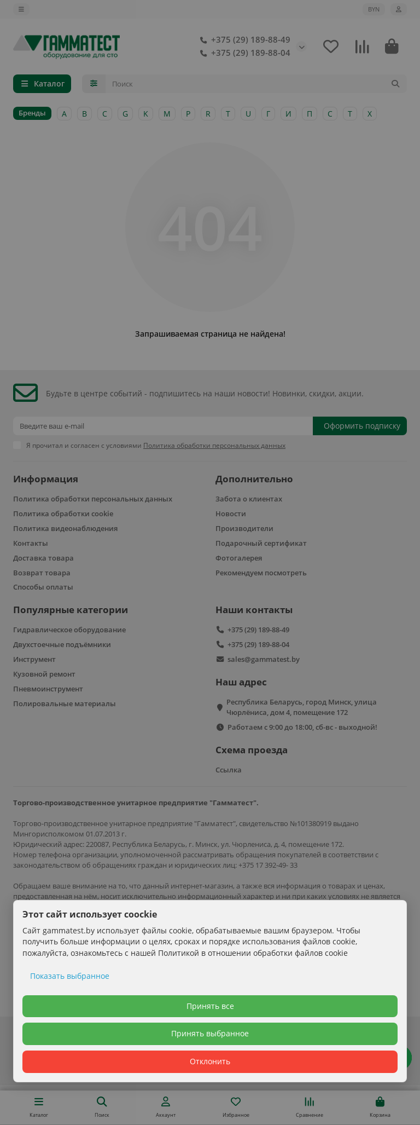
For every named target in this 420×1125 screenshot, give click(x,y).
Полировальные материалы (64, 703)
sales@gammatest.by (264, 659)
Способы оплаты (43, 587)
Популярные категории (70, 609)
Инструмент (34, 659)
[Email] (163, 426)
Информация (45, 478)
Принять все (210, 1006)
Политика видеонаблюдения (65, 528)
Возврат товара (42, 573)
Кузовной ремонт (44, 674)
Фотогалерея (238, 558)
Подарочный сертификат (261, 543)
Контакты (30, 543)
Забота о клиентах (248, 499)
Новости (230, 513)
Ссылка (228, 770)
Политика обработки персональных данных (92, 499)
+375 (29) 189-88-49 (243, 40)
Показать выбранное (69, 976)
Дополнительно (254, 478)
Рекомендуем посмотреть (261, 573)
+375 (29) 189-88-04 (243, 53)
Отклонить (210, 1061)
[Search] (256, 83)
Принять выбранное (210, 1033)
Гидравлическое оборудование (69, 629)
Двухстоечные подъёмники (62, 644)
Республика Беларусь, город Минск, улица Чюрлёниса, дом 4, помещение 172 (301, 707)
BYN (374, 9)
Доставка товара (43, 558)
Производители (244, 528)
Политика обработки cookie (63, 513)
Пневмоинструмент (48, 689)
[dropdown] (21, 9)
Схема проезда (251, 749)
